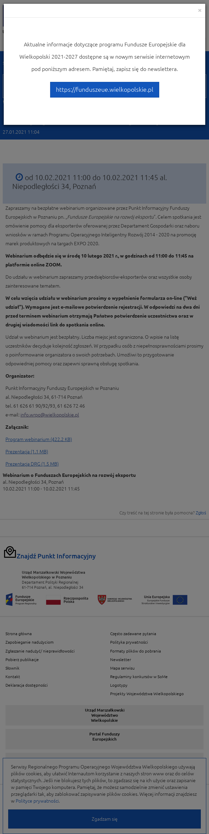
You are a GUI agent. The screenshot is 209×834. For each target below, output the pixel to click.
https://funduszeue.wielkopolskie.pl (104, 89)
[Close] (200, 10)
